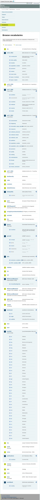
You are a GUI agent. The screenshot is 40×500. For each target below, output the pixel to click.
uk (11, 438)
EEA (8, 1)
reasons (13, 108)
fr (11, 376)
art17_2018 (10, 171)
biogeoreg (13, 123)
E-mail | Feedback (6, 495)
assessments (14, 120)
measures (13, 129)
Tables (3, 17)
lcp (8, 443)
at (11, 339)
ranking (12, 154)
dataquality (10, 191)
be (11, 345)
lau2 (8, 327)
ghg (8, 256)
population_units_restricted (16, 146)
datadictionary (11, 188)
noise (8, 452)
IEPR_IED (9, 299)
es (11, 370)
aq (7, 49)
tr (11, 435)
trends (12, 111)
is (11, 393)
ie (11, 390)
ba (11, 342)
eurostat (9, 215)
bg (11, 347)
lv (11, 407)
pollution (13, 140)
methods (13, 104)
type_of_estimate (15, 77)
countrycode (14, 56)
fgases (9, 224)
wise (8, 477)
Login (29, 3)
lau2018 (9, 331)
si (11, 429)
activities (13, 94)
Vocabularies (5, 24)
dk (11, 362)
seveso (9, 464)
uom (8, 473)
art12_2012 (10, 52)
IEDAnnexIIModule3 (12, 288)
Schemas (4, 22)
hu (11, 387)
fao (8, 219)
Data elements (5, 19)
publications (10, 456)
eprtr (8, 201)
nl (11, 413)
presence (13, 68)
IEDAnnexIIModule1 (12, 278)
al (11, 336)
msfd (8, 446)
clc (11, 313)
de (11, 359)
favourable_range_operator (16, 126)
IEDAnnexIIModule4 (12, 294)
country (13, 485)
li (11, 398)
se (11, 427)
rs (11, 424)
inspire (9, 304)
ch (11, 350)
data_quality (14, 60)
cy (11, 353)
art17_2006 (10, 89)
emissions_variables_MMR (16, 260)
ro (11, 421)
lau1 (8, 323)
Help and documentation (7, 12)
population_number (15, 65)
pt (11, 418)
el (11, 367)
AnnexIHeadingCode (15, 284)
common (9, 184)
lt (11, 401)
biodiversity (10, 176)
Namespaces (5, 30)
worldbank (10, 482)
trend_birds (13, 74)
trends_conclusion (15, 166)
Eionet (7, 9)
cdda (8, 180)
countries (13, 101)
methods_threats (15, 134)
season (12, 71)
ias (8, 271)
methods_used (14, 137)
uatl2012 (13, 319)
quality (12, 151)
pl (11, 415)
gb (11, 379)
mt (11, 410)
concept (13, 239)
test (8, 469)
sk (11, 432)
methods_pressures (15, 131)
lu (11, 404)
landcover (10, 310)
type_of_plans (14, 79)
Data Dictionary (12, 9)
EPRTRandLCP (11, 206)
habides (9, 267)
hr (11, 384)
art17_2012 (10, 115)
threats (12, 160)
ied (8, 275)
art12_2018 (10, 84)
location (13, 62)
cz (11, 356)
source (12, 245)
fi (11, 373)
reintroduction (14, 157)
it (11, 396)
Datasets (4, 14)
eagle (12, 316)
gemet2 (9, 236)
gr (11, 381)
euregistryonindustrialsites (14, 211)
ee (11, 364)
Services (4, 27)
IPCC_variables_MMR (16, 262)
